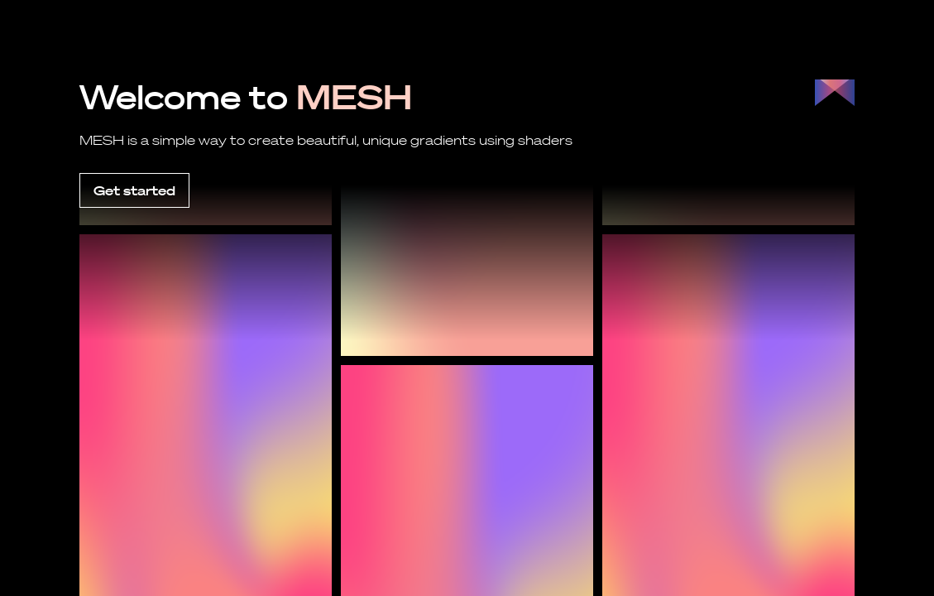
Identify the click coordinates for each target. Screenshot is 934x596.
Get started (134, 190)
